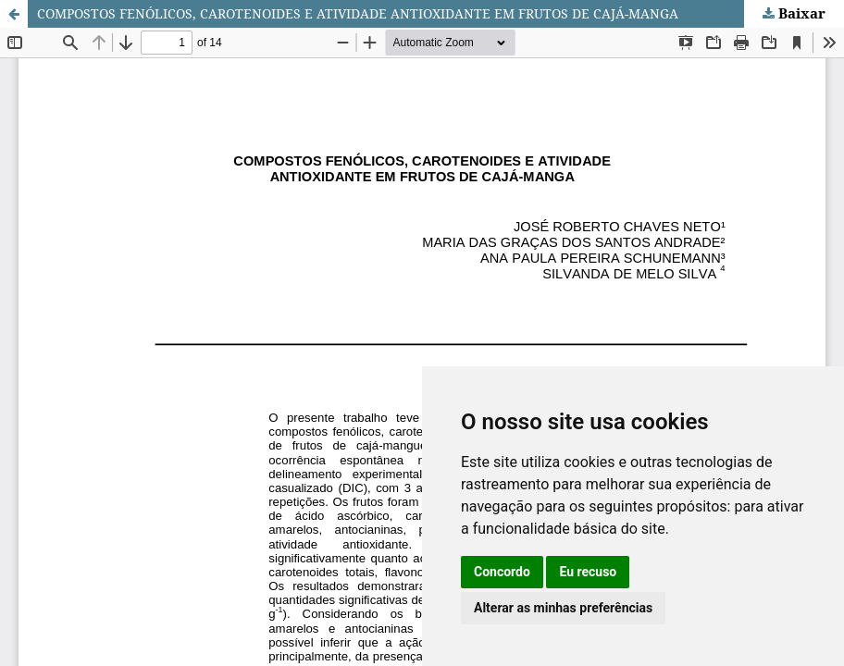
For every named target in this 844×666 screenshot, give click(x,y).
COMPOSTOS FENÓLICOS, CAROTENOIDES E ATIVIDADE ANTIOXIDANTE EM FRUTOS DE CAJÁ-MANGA (357, 13)
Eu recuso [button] (587, 571)
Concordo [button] (502, 571)
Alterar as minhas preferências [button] (563, 607)
